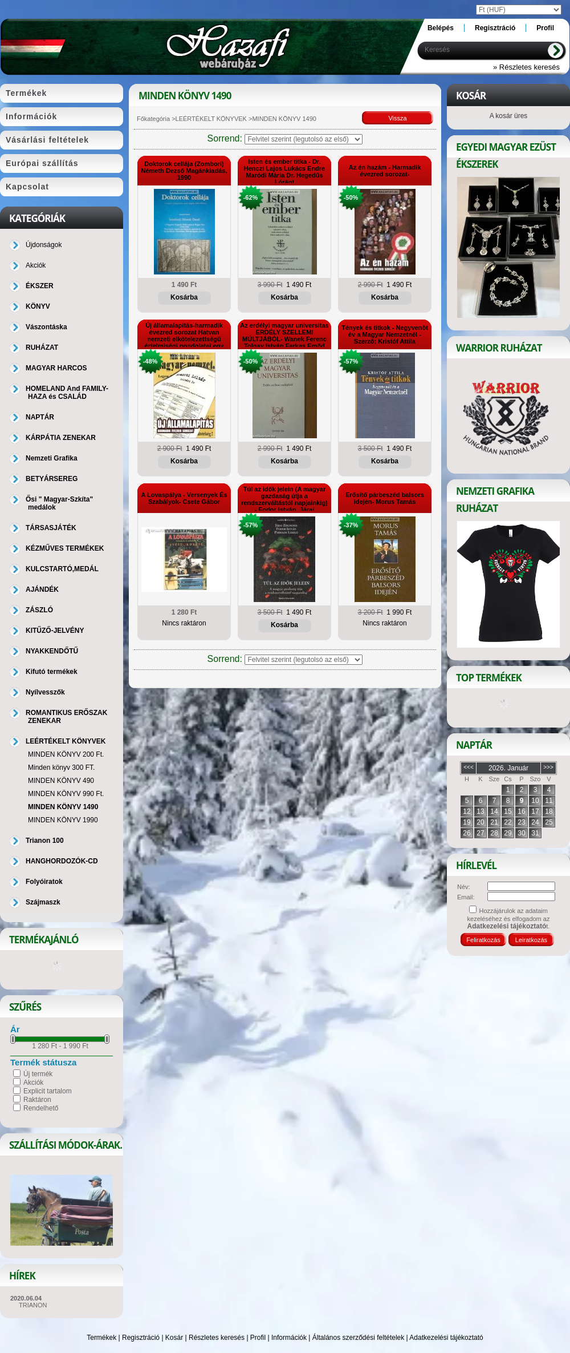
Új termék (37, 1074)
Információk (289, 1338)
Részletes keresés (217, 1338)
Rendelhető (40, 1108)
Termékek (101, 1338)
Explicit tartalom (47, 1091)
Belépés (440, 28)
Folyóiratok (44, 882)
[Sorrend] (304, 139)
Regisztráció (141, 1338)
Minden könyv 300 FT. (61, 768)
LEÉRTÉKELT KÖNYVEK (211, 118)
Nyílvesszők (45, 692)
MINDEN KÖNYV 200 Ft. (66, 754)
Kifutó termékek (52, 672)
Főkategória (153, 118)
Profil (258, 1338)
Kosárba (184, 297)
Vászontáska (46, 327)
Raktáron (37, 1100)
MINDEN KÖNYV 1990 (63, 820)
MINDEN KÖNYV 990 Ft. (66, 794)
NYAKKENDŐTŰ (52, 651)
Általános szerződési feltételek (358, 1338)
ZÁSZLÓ (39, 610)
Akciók (33, 1083)
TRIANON (33, 1305)
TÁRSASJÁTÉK (51, 528)
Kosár (174, 1338)
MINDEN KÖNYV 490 (61, 781)
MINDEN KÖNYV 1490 (63, 807)
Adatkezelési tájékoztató (446, 1338)
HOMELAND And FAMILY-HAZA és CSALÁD (67, 393)
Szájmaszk (43, 902)
